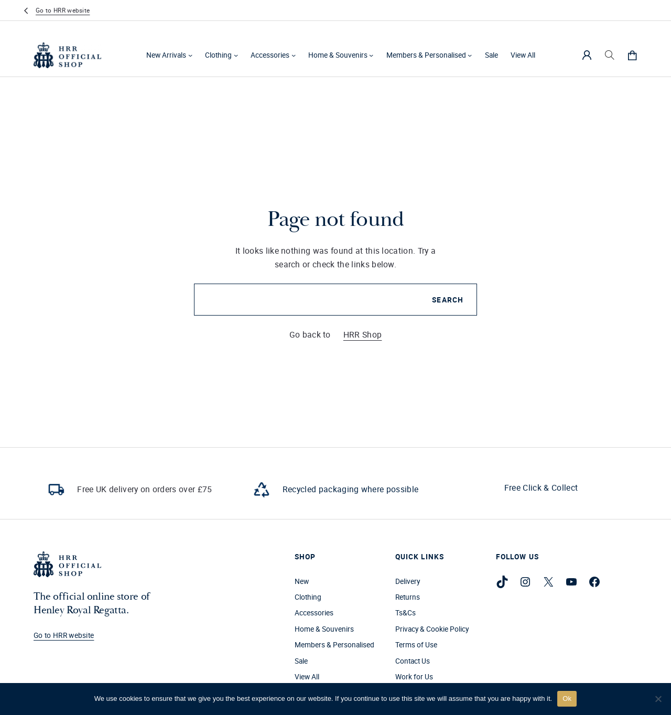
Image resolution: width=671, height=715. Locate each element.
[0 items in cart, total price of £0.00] (632, 55)
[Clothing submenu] (236, 55)
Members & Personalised (426, 55)
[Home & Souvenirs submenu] (371, 55)
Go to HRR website (63, 10)
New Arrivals (166, 55)
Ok (566, 698)
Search (447, 300)
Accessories (270, 55)
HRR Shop (362, 334)
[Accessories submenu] (293, 55)
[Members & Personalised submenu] (470, 55)
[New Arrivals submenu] (190, 55)
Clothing (218, 55)
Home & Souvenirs (337, 55)
